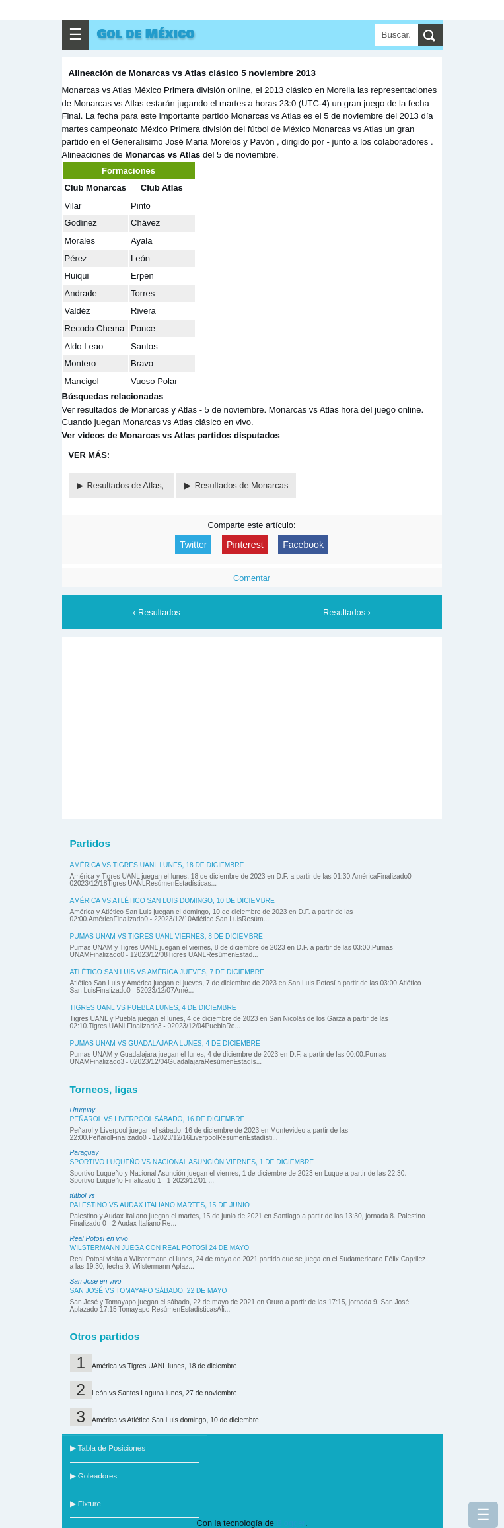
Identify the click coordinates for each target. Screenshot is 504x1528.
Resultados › (347, 612)
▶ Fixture (85, 1504)
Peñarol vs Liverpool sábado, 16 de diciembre (157, 1119)
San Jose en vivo (96, 1281)
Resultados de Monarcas (242, 485)
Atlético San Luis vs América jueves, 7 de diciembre (167, 972)
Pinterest (245, 544)
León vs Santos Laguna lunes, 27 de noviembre (164, 1393)
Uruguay (83, 1109)
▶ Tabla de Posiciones (107, 1448)
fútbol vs (82, 1195)
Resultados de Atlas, (126, 485)
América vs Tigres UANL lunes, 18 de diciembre (157, 865)
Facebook (303, 544)
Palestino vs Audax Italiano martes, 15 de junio (160, 1205)
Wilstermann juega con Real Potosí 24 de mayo (160, 1247)
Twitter (193, 544)
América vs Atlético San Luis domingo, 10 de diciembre (172, 900)
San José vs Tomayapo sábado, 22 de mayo (148, 1290)
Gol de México (146, 34)
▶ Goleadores (94, 1476)
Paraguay (84, 1152)
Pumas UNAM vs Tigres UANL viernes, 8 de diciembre (166, 936)
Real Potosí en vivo (99, 1238)
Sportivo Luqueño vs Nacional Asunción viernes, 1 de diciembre (192, 1162)
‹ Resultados (156, 612)
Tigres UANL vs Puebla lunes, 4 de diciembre (153, 1007)
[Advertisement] (252, 726)
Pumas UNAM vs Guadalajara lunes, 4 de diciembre (165, 1043)
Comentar (251, 578)
